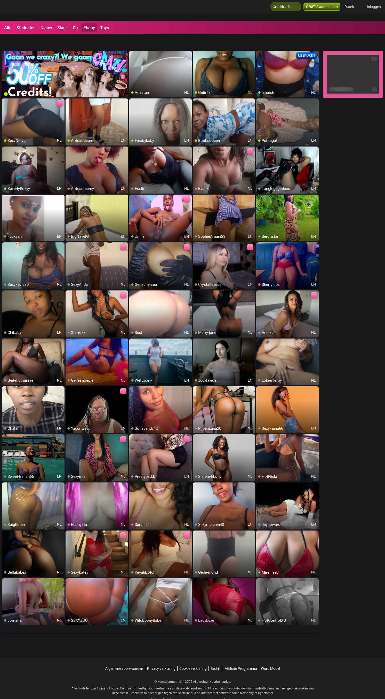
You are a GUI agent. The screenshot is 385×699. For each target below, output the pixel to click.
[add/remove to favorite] (133, 41)
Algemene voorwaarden (124, 655)
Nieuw (46, 27)
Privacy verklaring (161, 655)
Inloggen (374, 10)
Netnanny (247, 679)
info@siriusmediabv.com (217, 686)
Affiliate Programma (241, 655)
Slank (62, 27)
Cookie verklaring (193, 655)
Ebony (89, 27)
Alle (7, 27)
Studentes (26, 27)
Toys (104, 27)
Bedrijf (216, 655)
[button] (352, 10)
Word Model (270, 655)
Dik (75, 27)
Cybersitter (265, 679)
